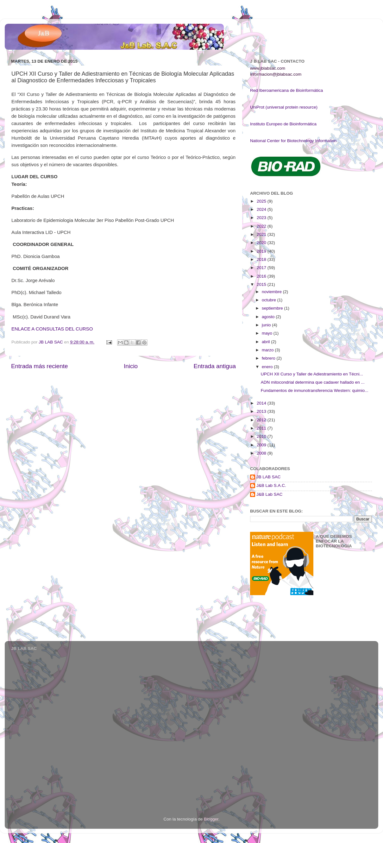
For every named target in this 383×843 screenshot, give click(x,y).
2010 (262, 436)
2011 (262, 428)
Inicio (131, 366)
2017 (262, 267)
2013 (262, 411)
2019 (262, 251)
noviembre (272, 291)
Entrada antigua (215, 366)
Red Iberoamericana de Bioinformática (286, 90)
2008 (262, 453)
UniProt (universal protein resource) (283, 107)
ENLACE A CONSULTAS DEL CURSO (52, 328)
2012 (262, 420)
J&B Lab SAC (269, 494)
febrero (269, 358)
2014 (262, 403)
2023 (262, 217)
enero (268, 366)
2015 (262, 284)
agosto (269, 316)
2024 (262, 209)
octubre (269, 300)
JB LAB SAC (268, 477)
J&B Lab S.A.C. (271, 485)
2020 (262, 242)
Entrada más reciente (39, 366)
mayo (267, 333)
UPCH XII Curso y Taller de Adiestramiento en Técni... (312, 374)
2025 (262, 201)
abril (266, 341)
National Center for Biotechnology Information (293, 140)
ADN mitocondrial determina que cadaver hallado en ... (313, 382)
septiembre (273, 308)
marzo (268, 350)
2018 (262, 259)
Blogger (211, 819)
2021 (262, 234)
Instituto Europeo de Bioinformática (283, 124)
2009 (262, 445)
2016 (262, 276)
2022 (262, 226)
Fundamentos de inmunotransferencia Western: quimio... (314, 390)
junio (267, 325)
